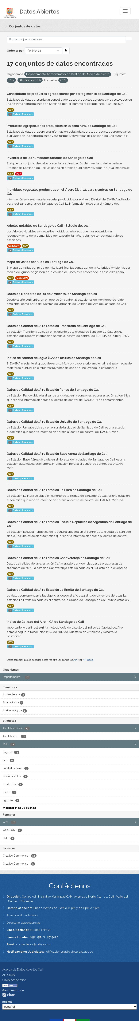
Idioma (7, 1001)
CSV (10, 110)
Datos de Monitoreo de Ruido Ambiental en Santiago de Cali (52, 294)
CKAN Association (14, 980)
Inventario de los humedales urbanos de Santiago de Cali (50, 158)
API (75, 659)
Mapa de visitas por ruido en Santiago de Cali (41, 262)
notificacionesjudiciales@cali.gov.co (68, 951)
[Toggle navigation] (125, 11)
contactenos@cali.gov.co (33, 944)
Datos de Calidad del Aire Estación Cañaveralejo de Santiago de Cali (58, 558)
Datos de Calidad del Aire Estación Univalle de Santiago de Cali (54, 422)
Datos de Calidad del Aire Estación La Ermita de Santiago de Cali (55, 590)
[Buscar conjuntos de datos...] (66, 39)
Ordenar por (15, 50)
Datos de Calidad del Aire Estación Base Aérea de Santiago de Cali (57, 454)
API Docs (88, 659)
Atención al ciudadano (22, 915)
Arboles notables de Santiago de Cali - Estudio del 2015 (48, 225)
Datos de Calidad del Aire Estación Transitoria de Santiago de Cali (56, 326)
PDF (18, 173)
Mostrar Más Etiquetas (19, 808)
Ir (66, 50)
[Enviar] (129, 38)
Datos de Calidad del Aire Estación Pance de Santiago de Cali (53, 390)
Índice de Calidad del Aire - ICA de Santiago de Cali (45, 622)
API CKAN (8, 975)
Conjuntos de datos (25, 26)
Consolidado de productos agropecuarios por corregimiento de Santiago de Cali (67, 94)
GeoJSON (14, 246)
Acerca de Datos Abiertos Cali (22, 969)
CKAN (8, 995)
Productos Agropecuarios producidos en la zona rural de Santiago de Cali (62, 126)
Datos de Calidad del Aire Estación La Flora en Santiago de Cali (54, 490)
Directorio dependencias (23, 922)
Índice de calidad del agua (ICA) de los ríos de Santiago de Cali (54, 358)
